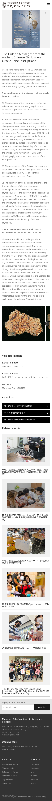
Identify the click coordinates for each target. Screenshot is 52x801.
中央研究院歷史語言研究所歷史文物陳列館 (16, 5)
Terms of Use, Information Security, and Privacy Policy (24, 797)
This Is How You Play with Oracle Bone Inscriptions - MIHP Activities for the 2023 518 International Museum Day (25, 691)
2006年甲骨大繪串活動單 (26, 413)
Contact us (6, 783)
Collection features (10, 772)
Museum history (9, 768)
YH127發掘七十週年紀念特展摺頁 (26, 406)
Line (32, 772)
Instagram (35, 768)
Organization (7, 779)
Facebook (35, 764)
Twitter (34, 775)
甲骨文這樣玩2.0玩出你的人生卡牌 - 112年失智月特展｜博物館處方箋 (26, 562)
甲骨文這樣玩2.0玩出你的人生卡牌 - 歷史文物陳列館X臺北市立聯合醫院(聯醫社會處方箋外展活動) (25, 471)
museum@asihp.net (10, 735)
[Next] (47, 323)
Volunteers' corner (9, 795)
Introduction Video (10, 764)
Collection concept (9, 775)
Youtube (34, 779)
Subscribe (42, 707)
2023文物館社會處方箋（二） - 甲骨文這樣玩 (24, 647)
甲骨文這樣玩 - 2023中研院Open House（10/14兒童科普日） (25, 605)
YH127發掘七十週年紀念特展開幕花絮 (26, 419)
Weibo (33, 783)
